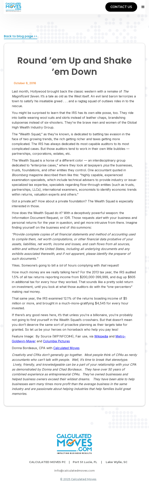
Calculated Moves (66, 348)
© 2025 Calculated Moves (78, 479)
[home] (13, 7)
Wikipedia (101, 336)
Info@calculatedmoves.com (74, 470)
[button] (141, 7)
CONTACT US (121, 7)
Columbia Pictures (56, 341)
